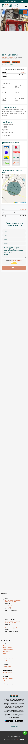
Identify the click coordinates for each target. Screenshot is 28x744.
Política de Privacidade (14, 725)
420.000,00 (23, 72)
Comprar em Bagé (7, 672)
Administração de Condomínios (11, 659)
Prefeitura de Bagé (8, 678)
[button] (22, 1)
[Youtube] (17, 696)
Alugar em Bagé (7, 685)
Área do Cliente (6, 1)
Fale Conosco (6, 651)
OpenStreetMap (22, 202)
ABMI (4, 653)
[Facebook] (11, 696)
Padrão (6, 57)
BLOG (4, 645)
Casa (3, 57)
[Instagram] (14, 696)
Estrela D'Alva (12, 57)
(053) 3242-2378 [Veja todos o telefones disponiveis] (15, 1)
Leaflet (16, 202)
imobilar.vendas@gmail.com (12, 627)
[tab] (21, 12)
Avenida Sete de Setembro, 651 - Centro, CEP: (13, 621)
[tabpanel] (14, 20)
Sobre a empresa (7, 647)
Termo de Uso (14, 726)
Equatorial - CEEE (7, 680)
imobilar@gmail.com (10, 607)
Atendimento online (8, 649)
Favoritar (6, 62)
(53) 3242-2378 (9, 605)
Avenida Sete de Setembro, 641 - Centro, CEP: (13, 601)
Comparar (16, 62)
